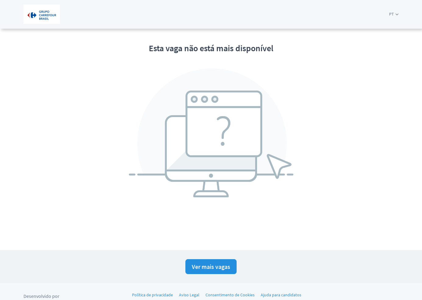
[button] (394, 14)
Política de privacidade (152, 294)
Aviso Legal (189, 294)
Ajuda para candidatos (281, 294)
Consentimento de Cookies (230, 294)
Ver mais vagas (211, 266)
